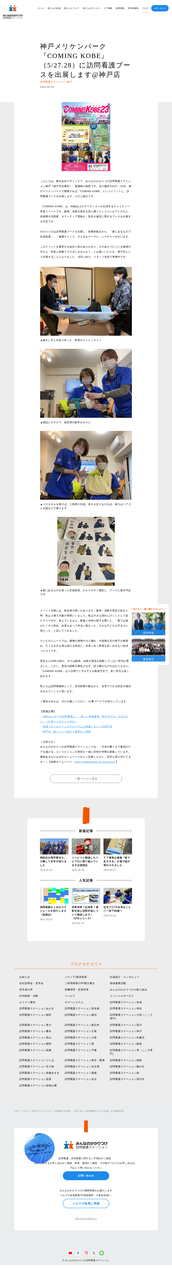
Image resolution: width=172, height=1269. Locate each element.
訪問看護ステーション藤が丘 (127, 1066)
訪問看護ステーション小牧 (81, 1037)
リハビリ (70, 995)
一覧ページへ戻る (86, 778)
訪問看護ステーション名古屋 (82, 1066)
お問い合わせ (160, 8)
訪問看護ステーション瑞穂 (81, 1072)
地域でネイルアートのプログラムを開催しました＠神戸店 (77, 726)
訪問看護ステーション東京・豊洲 (85, 1060)
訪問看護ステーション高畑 (35, 1050)
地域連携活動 (118, 983)
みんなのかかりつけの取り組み (128, 989)
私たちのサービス (91, 8)
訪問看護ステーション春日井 (82, 1024)
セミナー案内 (27, 1002)
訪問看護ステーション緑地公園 (38, 1085)
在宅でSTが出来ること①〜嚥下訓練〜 (117, 909)
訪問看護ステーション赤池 (126, 1002)
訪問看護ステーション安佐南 (82, 1008)
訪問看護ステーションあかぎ (36, 1008)
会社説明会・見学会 (31, 983)
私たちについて (71, 8)
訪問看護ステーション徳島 (126, 1060)
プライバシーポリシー (86, 1218)
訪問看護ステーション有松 (126, 1008)
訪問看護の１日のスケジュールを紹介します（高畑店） (53, 910)
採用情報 (120, 8)
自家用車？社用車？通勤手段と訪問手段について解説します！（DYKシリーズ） (85, 912)
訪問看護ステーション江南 (81, 1031)
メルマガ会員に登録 (85, 1203)
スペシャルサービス (122, 995)
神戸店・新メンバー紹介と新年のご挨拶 (67, 731)
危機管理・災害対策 (77, 989)
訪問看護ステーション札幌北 (127, 1037)
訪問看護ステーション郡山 (35, 1037)
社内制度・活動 (28, 995)
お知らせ (24, 977)
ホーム (41, 8)
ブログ (145, 8)
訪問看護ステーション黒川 (126, 1024)
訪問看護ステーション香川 (35, 1024)
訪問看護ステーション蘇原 (126, 1043)
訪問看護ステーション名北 (81, 1079)
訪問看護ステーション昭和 (35, 1043)
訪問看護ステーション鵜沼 (81, 1014)
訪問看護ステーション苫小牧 (36, 1066)
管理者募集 (133, 8)
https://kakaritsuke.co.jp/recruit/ (95, 761)
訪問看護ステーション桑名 (35, 1031)
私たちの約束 (54, 8)
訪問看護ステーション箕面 (35, 1079)
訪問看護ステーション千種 (81, 1050)
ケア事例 (108, 8)
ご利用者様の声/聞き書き (80, 983)
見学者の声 (26, 989)
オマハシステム (74, 1002)
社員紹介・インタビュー (124, 977)
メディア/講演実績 (76, 977)
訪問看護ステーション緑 (124, 1072)
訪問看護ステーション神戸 (126, 1031)
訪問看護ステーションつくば (36, 1060)
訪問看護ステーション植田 (35, 1014)
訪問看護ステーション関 (79, 1043)
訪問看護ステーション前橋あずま (39, 1072)
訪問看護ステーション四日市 (127, 1079)
